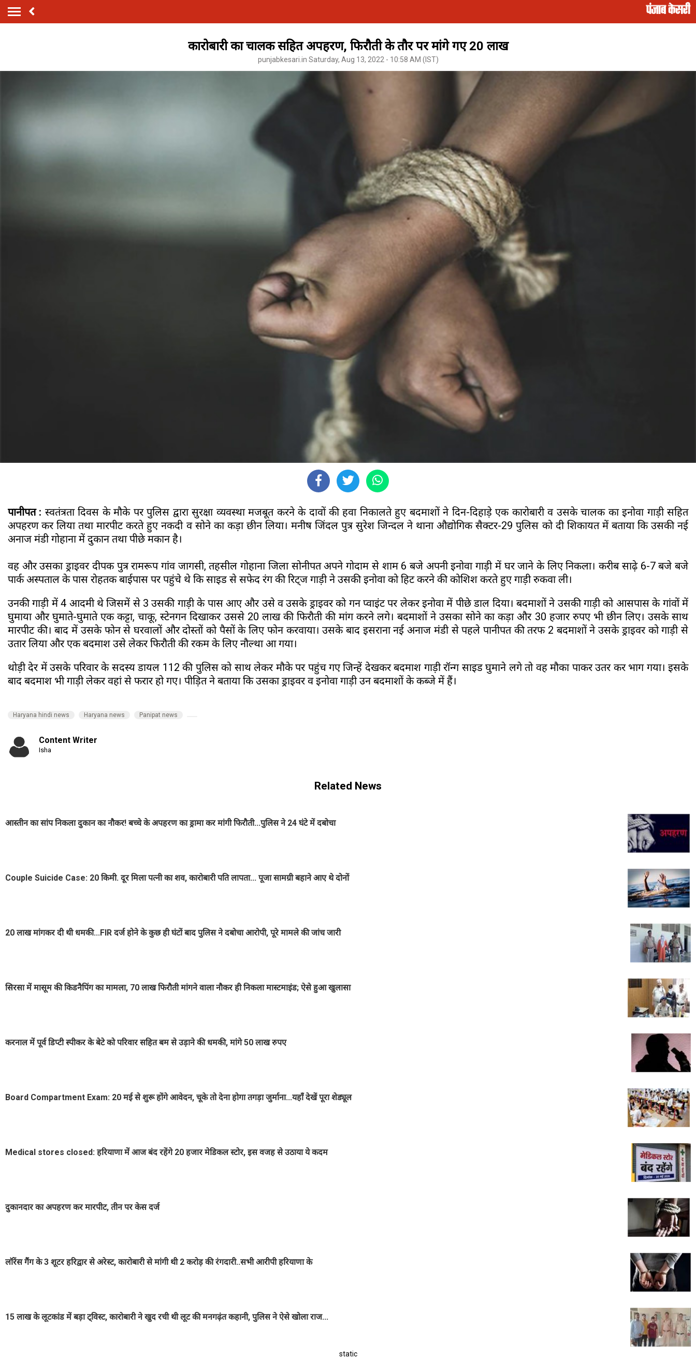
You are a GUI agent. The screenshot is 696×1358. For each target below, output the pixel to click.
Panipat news (158, 715)
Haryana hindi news (41, 715)
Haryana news (104, 715)
